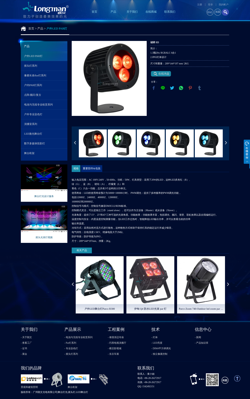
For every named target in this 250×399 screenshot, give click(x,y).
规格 (76, 168)
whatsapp (181, 88)
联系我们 (169, 11)
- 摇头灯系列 (71, 354)
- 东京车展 (113, 354)
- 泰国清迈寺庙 (116, 337)
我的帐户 (223, 4)
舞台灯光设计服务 (44, 196)
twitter (172, 88)
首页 (94, 11)
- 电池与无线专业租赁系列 (78, 337)
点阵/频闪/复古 (32, 95)
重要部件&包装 (92, 168)
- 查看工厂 (26, 343)
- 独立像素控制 (159, 354)
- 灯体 (154, 337)
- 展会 (24, 354)
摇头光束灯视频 (44, 237)
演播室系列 (30, 124)
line (162, 88)
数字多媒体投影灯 (34, 143)
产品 (113, 11)
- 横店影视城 (114, 348)
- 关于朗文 (26, 337)
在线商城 (151, 11)
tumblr (199, 88)
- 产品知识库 (201, 343)
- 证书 (24, 348)
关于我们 (132, 11)
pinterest (190, 88)
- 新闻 (198, 337)
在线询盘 (163, 73)
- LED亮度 (156, 343)
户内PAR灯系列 (33, 85)
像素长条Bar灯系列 (35, 75)
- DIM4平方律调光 (161, 348)
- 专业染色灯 (71, 348)
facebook (153, 88)
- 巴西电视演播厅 (117, 343)
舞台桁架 (29, 153)
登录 (210, 4)
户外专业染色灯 (33, 114)
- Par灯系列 (70, 343)
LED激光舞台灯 (33, 133)
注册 (199, 4)
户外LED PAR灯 (56, 28)
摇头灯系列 (30, 65)
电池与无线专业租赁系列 (38, 104)
